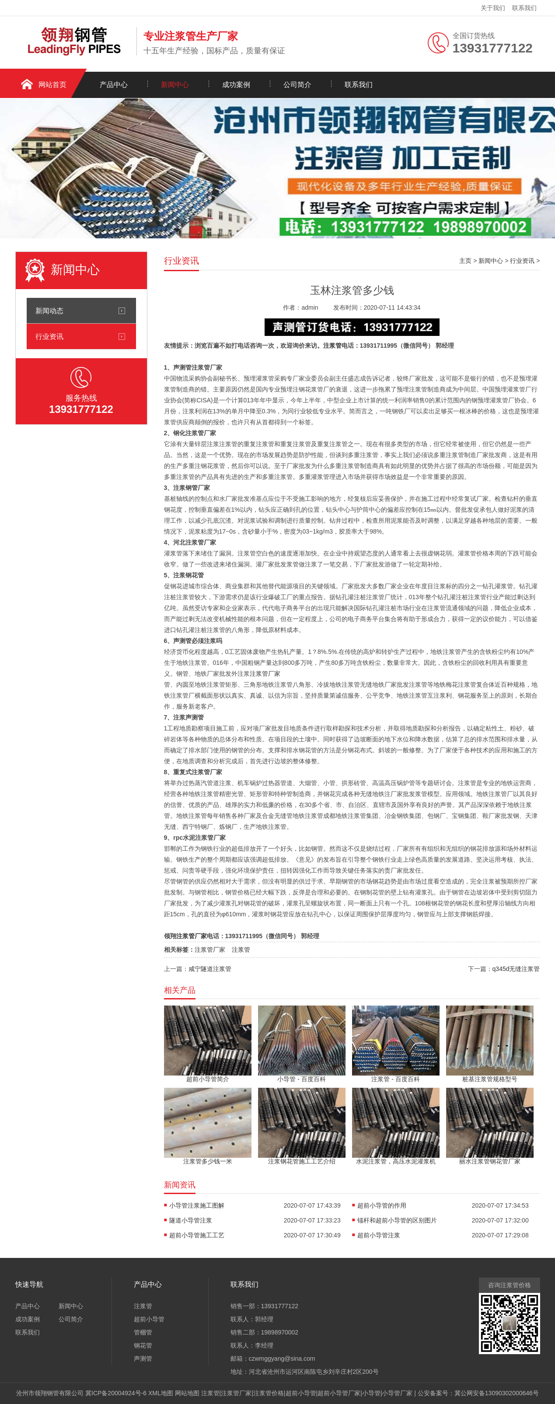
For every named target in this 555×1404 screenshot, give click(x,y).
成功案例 (236, 84)
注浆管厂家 (265, 673)
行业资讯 (49, 336)
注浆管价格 (268, 1393)
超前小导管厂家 (339, 1393)
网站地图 (187, 1393)
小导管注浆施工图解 (196, 1205)
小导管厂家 (397, 1393)
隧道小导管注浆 (190, 1220)
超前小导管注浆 (378, 1235)
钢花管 (143, 1345)
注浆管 (332, 345)
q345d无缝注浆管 (516, 968)
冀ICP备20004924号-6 (116, 1393)
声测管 (143, 1358)
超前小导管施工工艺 (196, 1235)
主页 (465, 260)
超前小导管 (149, 1319)
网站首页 (52, 84)
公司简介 (297, 84)
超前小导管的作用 (381, 1205)
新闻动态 (49, 310)
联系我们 (524, 7)
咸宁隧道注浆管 (209, 968)
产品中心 (114, 84)
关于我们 (493, 7)
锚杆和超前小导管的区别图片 (397, 1220)
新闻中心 (175, 84)
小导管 (371, 1393)
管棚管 (143, 1332)
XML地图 (160, 1393)
